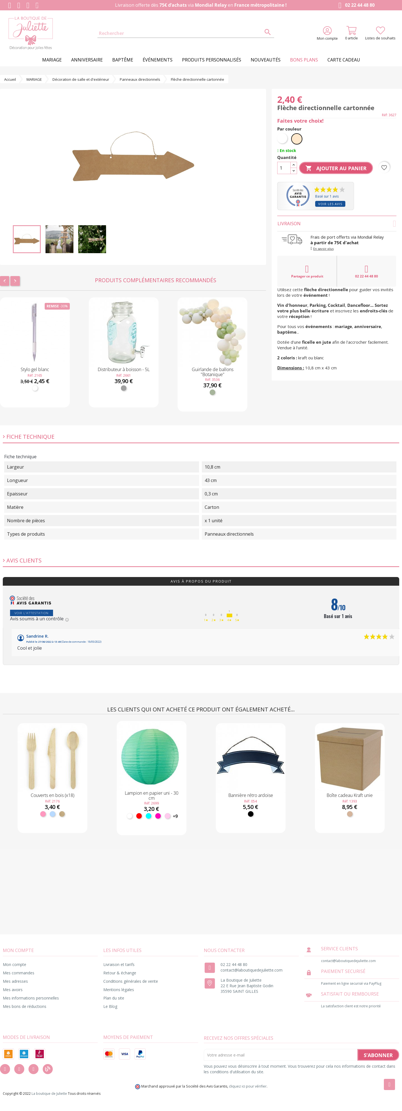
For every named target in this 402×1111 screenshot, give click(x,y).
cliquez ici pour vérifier (248, 1086)
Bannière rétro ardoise (250, 795)
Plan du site (113, 998)
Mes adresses (15, 981)
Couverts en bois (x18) (52, 795)
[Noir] (250, 814)
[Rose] (43, 814)
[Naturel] (296, 138)
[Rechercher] (185, 33)
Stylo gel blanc (35, 369)
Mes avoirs (13, 989)
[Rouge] (139, 816)
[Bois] (62, 814)
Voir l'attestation (32, 613)
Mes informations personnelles (31, 998)
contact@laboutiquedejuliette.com (252, 970)
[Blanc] (35, 388)
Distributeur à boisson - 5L (124, 369)
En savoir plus (323, 248)
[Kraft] (350, 814)
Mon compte (14, 964)
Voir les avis (330, 204)
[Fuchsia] (158, 816)
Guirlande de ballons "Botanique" (212, 372)
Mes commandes (18, 972)
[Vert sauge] (212, 392)
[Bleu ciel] (52, 814)
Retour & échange (119, 972)
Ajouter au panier (336, 168)
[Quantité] (284, 168)
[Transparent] (123, 388)
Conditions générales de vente (130, 981)
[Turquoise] (148, 816)
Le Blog (110, 1006)
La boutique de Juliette (49, 1093)
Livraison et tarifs (119, 964)
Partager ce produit (307, 271)
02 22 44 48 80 (355, 5)
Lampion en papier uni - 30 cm (151, 795)
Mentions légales (118, 989)
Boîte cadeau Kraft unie (350, 795)
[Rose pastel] (167, 816)
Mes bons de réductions (24, 1006)
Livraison (336, 223)
